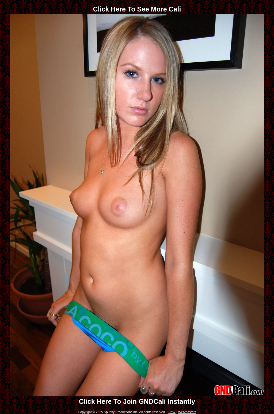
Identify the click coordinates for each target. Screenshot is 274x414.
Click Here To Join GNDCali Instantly (137, 401)
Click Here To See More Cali (137, 9)
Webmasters (187, 412)
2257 (172, 412)
